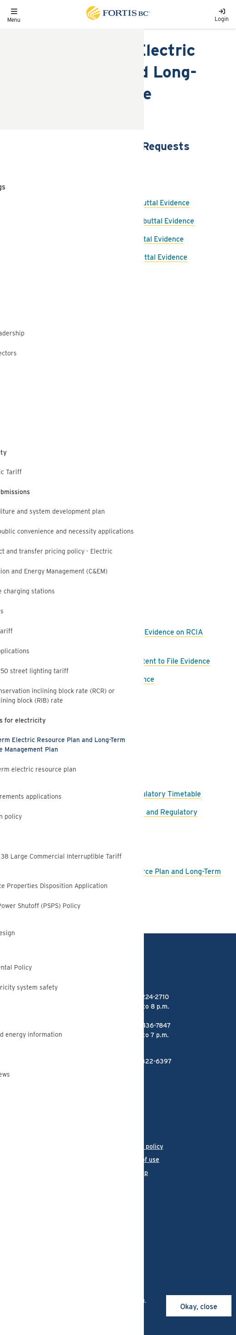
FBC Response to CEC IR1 (64, 493)
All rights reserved (73, 1235)
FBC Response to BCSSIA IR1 (70, 456)
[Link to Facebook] (12, 1206)
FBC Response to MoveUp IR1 (71, 529)
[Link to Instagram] (35, 1206)
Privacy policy (142, 1146)
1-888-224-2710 (146, 996)
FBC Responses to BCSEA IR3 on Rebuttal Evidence (108, 221)
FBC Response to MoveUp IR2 (72, 384)
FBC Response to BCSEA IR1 (69, 475)
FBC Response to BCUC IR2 (68, 275)
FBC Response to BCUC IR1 (67, 420)
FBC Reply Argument (58, 727)
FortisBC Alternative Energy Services (63, 1103)
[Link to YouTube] (104, 1206)
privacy (109, 1319)
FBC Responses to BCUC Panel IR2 (80, 166)
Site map (134, 1172)
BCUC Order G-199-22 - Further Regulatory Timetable (112, 794)
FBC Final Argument (56, 745)
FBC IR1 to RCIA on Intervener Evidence (88, 679)
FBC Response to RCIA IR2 (67, 402)
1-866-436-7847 (147, 1025)
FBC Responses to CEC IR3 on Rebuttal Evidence (103, 239)
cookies (68, 1291)
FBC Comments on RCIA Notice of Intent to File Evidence (116, 661)
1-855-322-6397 (147, 1061)
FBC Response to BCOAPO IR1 (72, 438)
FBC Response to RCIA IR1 (66, 547)
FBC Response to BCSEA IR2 (70, 329)
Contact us (23, 1172)
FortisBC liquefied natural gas (51, 1087)
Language (21, 1146)
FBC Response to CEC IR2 (65, 348)
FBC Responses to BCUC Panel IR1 (79, 184)
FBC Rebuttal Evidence (60, 614)
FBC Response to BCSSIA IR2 (72, 311)
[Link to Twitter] (129, 1206)
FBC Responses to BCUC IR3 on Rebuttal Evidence (106, 203)
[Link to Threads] (80, 1206)
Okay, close (198, 1306)
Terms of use (140, 1159)
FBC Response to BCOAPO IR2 (73, 293)
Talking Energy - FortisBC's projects (60, 1120)
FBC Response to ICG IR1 (63, 511)
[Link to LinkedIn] (57, 1206)
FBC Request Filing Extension (71, 596)
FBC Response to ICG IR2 (65, 366)
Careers (18, 1159)
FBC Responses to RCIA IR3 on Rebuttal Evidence (105, 257)
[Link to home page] (117, 14)
